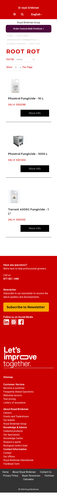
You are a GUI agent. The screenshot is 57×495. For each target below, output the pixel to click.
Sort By (10, 59)
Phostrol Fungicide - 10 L (26, 98)
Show (9, 67)
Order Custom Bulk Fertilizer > (28, 28)
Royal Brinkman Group (28, 22)
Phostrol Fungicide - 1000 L (28, 154)
